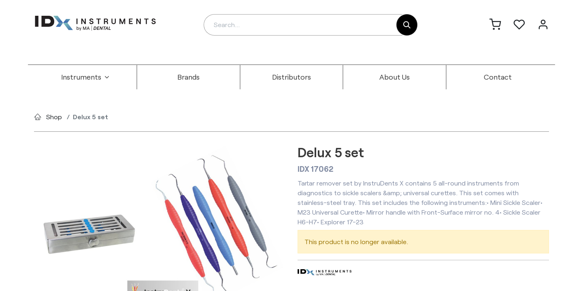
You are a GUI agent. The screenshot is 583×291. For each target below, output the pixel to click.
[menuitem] (85, 77)
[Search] (406, 25)
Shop (54, 116)
